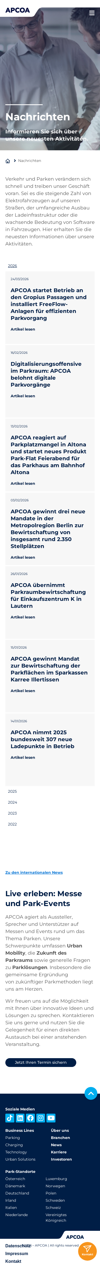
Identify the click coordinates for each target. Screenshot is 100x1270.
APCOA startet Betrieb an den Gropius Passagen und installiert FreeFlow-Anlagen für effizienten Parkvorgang (49, 304)
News (56, 1144)
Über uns (60, 1130)
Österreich (15, 1178)
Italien (11, 1207)
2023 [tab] (12, 813)
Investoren (61, 1159)
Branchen (60, 1137)
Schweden (55, 1200)
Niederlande (16, 1214)
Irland (10, 1200)
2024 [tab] (12, 802)
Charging (14, 1144)
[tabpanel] (50, 528)
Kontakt (13, 1261)
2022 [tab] (12, 824)
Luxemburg (56, 1178)
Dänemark (15, 1186)
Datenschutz (18, 1246)
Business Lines (19, 1130)
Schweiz (53, 1207)
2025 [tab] (12, 791)
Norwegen (55, 1186)
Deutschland (17, 1193)
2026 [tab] (12, 265)
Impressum (16, 1253)
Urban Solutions (20, 1159)
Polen (51, 1193)
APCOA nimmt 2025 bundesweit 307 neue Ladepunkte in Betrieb (42, 739)
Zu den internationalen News (34, 872)
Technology (16, 1152)
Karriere (59, 1152)
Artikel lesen (23, 329)
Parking (12, 1137)
